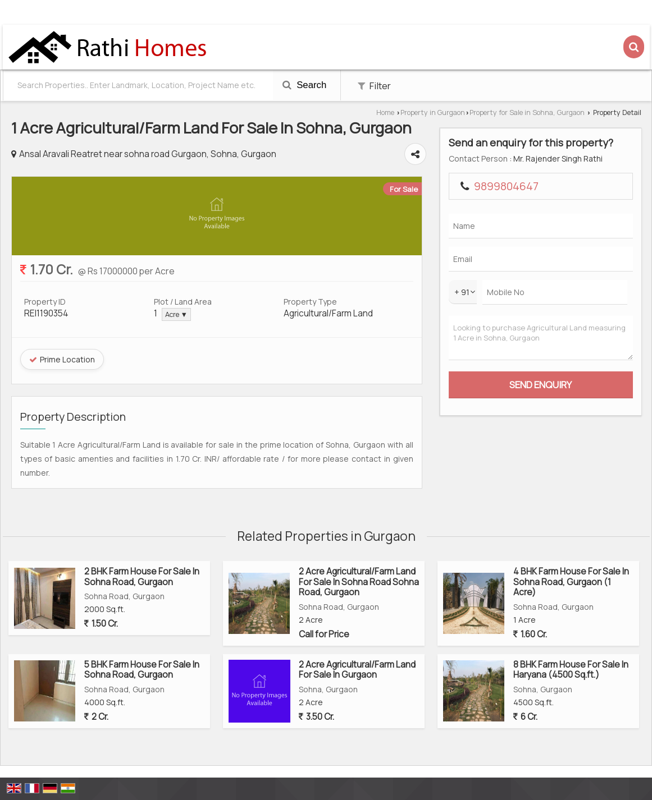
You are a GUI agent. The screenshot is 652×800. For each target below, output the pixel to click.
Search (304, 85)
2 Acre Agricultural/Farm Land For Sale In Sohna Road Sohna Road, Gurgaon (359, 581)
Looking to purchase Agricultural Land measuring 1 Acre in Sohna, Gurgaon (541, 338)
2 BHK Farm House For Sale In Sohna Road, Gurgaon (141, 576)
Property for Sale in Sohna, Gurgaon (527, 112)
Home (385, 112)
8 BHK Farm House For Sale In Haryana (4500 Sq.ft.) (570, 670)
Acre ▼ (176, 314)
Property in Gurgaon (432, 112)
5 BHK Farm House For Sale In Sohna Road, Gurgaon (141, 670)
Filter (374, 85)
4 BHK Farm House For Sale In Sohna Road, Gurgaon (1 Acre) (571, 581)
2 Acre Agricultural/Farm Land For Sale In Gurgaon (357, 670)
